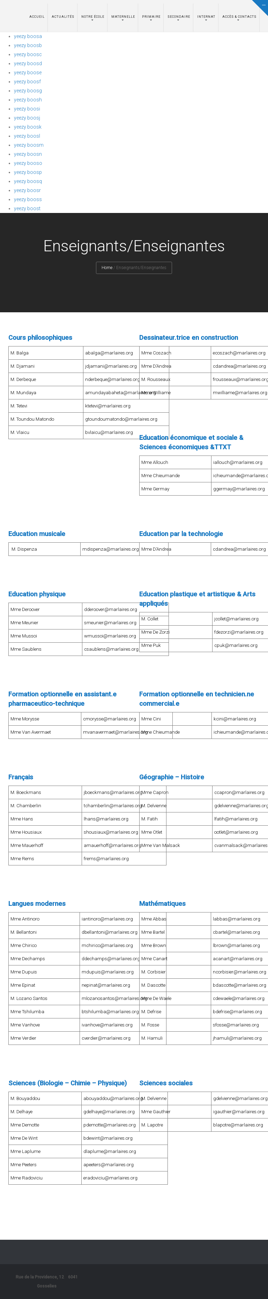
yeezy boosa (28, 36)
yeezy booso (28, 163)
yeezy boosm (29, 145)
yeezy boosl (27, 136)
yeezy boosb (28, 45)
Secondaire (179, 16)
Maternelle (123, 16)
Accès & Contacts (239, 16)
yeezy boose (28, 72)
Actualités (63, 16)
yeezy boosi (27, 109)
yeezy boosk (28, 127)
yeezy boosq (28, 181)
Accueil (37, 16)
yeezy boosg (28, 90)
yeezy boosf (27, 81)
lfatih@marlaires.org (236, 819)
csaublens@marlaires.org (111, 649)
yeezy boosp (28, 172)
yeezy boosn (28, 154)
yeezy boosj (27, 118)
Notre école (92, 16)
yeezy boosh (28, 99)
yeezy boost (27, 208)
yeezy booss (28, 199)
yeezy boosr (27, 190)
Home (107, 267)
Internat (206, 16)
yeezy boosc (28, 54)
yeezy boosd (28, 63)
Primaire (151, 16)
